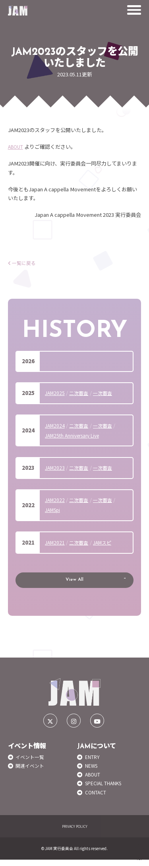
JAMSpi (54, 510)
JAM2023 (55, 467)
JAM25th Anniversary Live (75, 435)
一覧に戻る (23, 263)
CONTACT (96, 798)
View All (74, 583)
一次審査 (106, 393)
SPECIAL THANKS (106, 789)
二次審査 (81, 393)
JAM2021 (55, 542)
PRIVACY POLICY (74, 832)
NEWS (92, 772)
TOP (139, 852)
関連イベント (30, 772)
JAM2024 (55, 425)
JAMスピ (106, 542)
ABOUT (16, 146)
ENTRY (93, 763)
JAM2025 (55, 393)
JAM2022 (55, 500)
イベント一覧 (30, 763)
